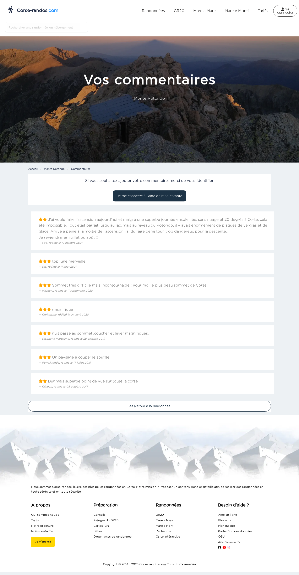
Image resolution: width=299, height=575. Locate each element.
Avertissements (229, 542)
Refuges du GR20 (106, 520)
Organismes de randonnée (112, 536)
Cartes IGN (101, 525)
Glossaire (224, 520)
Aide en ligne (227, 514)
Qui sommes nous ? (45, 514)
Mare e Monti (237, 11)
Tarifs (263, 11)
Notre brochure (42, 525)
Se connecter (285, 10)
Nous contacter (42, 531)
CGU (221, 536)
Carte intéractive (168, 536)
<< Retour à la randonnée (149, 406)
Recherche (163, 531)
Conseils (99, 514)
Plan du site (226, 525)
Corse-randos (33, 9)
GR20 (179, 11)
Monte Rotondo (54, 168)
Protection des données (235, 531)
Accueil (33, 168)
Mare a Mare (204, 11)
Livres (97, 531)
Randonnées (153, 11)
